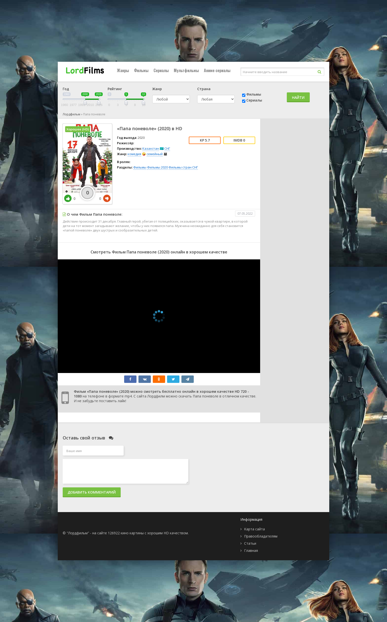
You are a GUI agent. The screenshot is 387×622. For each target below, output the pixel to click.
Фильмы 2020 (157, 167)
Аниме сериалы (217, 70)
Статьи (250, 543)
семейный (155, 154)
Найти (298, 97)
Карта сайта (254, 529)
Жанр (157, 88)
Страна (204, 88)
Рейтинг (115, 88)
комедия (134, 154)
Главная (251, 550)
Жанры (123, 70)
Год (66, 88)
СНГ (167, 148)
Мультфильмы (186, 70)
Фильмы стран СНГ (183, 167)
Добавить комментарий (92, 492)
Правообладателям (260, 536)
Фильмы (141, 70)
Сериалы (161, 70)
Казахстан (150, 148)
